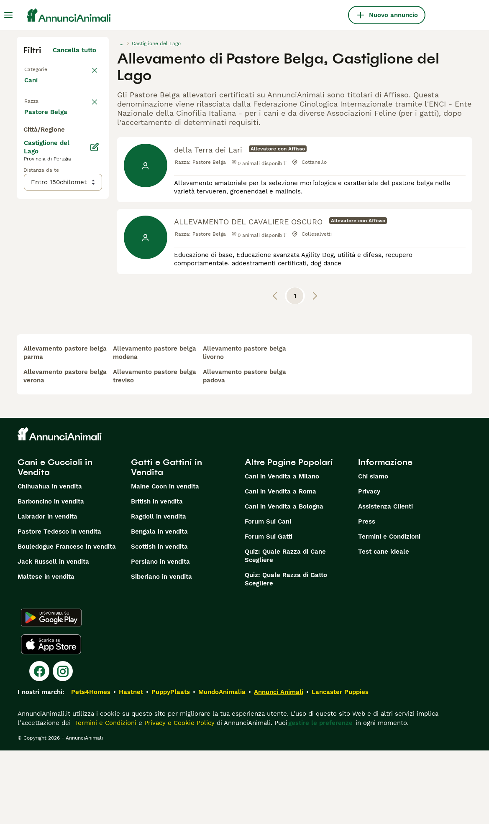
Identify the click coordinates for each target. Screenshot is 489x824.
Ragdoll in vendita (158, 590)
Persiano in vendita (160, 635)
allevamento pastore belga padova (244, 450)
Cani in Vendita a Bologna (284, 580)
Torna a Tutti (44, 68)
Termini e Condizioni (389, 610)
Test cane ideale (383, 625)
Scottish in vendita (159, 620)
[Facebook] (39, 745)
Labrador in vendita (47, 590)
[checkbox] (28, 150)
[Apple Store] (51, 718)
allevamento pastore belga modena (154, 426)
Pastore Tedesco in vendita (59, 605)
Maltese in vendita (46, 650)
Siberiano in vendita (161, 650)
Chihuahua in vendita (50, 560)
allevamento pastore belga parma (65, 426)
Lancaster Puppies (340, 765)
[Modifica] (94, 339)
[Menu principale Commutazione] (8, 15)
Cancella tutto (74, 50)
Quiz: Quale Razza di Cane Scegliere (285, 629)
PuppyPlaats (170, 765)
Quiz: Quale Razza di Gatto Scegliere (286, 653)
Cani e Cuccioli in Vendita (55, 541)
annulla (84, 107)
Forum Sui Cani (268, 595)
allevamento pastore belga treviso (154, 450)
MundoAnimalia (222, 765)
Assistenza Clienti (385, 580)
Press (366, 595)
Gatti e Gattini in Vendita (166, 541)
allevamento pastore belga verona (65, 450)
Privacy (369, 565)
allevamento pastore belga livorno (244, 426)
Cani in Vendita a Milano (282, 550)
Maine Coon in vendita (165, 560)
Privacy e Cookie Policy (178, 796)
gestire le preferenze (320, 796)
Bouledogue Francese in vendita (67, 620)
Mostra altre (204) (74, 302)
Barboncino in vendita (51, 575)
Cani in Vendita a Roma (280, 565)
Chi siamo (373, 550)
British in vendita (157, 575)
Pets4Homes (90, 765)
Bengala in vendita (159, 605)
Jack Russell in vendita (53, 635)
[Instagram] (63, 745)
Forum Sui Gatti (268, 610)
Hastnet (131, 765)
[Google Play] (51, 691)
